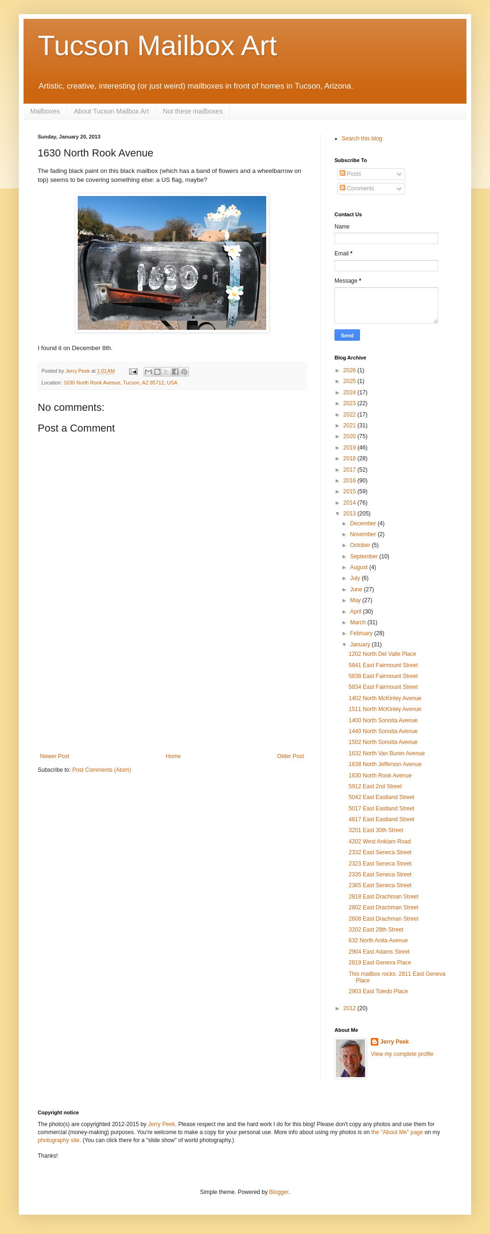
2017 (350, 469)
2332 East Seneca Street (380, 852)
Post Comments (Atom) (101, 770)
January (361, 644)
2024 (350, 392)
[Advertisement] (172, 694)
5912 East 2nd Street (375, 786)
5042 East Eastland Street (381, 797)
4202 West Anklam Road (380, 841)
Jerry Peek (394, 1041)
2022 (350, 414)
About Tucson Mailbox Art (111, 111)
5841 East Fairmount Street (383, 665)
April (356, 611)
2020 (350, 436)
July (356, 578)
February (362, 633)
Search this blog (362, 138)
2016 (350, 480)
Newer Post (54, 756)
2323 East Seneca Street (380, 863)
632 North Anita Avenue (378, 940)
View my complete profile (402, 1054)
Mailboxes (45, 111)
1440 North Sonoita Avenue (383, 731)
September (364, 556)
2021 (350, 425)
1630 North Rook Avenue (380, 775)
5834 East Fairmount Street (383, 687)
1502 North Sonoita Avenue (383, 742)
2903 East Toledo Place (378, 991)
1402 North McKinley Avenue (385, 698)
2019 (350, 447)
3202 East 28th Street (376, 929)
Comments (357, 188)
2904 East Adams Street (379, 951)
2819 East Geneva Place (380, 962)
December (364, 523)
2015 (350, 491)
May (356, 600)
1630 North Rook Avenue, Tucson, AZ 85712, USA (121, 382)
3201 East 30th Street (376, 830)
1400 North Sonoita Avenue (383, 720)
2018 (350, 458)
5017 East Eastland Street (381, 808)
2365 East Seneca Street (380, 885)
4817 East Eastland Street (381, 819)
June (357, 589)
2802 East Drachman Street (383, 907)
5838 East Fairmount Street (383, 676)
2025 (350, 381)
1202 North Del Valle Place (382, 654)
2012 (350, 1008)
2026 (350, 370)
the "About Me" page (397, 1132)
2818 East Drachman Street (383, 896)
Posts (350, 174)
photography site (59, 1140)
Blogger (278, 1192)
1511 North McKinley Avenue (385, 709)
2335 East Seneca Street (380, 874)
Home (173, 756)
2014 (350, 502)
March (359, 622)
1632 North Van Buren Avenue (387, 753)
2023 (350, 403)
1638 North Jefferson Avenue (385, 764)
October (361, 545)
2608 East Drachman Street (383, 918)
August (359, 567)
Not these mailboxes (193, 111)
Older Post (290, 756)
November (364, 534)
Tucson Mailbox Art (157, 45)
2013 (350, 513)
